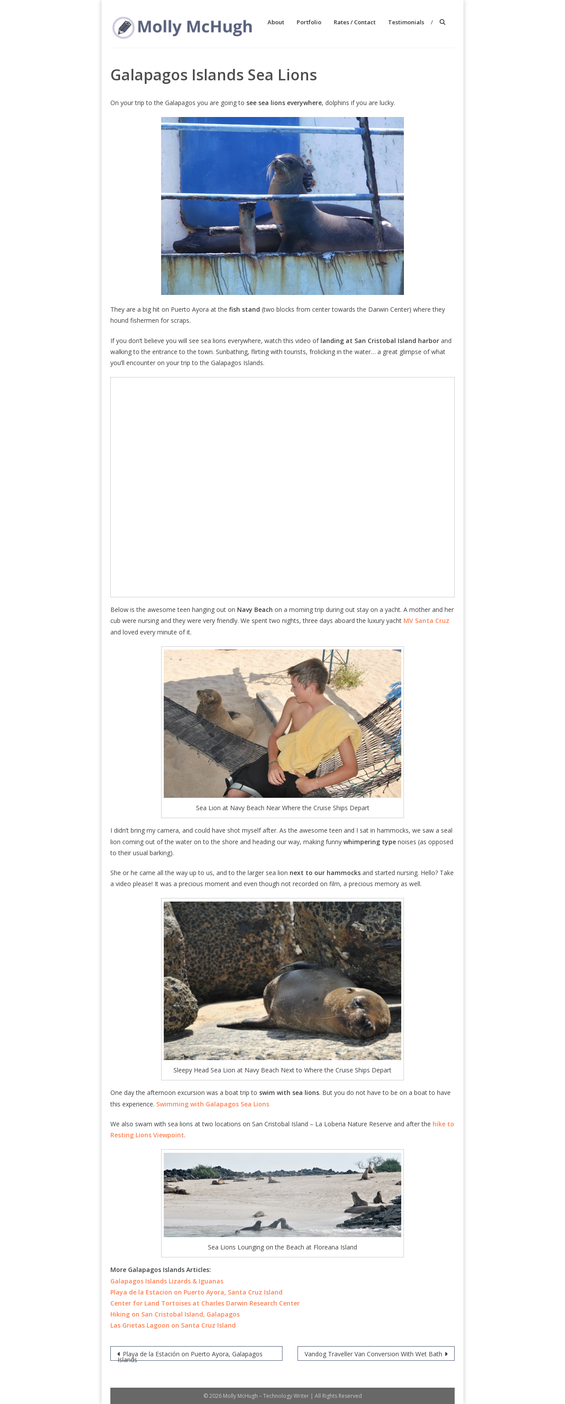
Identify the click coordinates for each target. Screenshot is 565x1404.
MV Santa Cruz (426, 620)
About (275, 22)
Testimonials (406, 22)
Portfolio (309, 22)
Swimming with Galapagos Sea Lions (212, 1104)
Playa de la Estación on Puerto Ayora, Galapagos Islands (190, 1355)
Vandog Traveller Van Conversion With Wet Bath (373, 1354)
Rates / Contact (355, 22)
